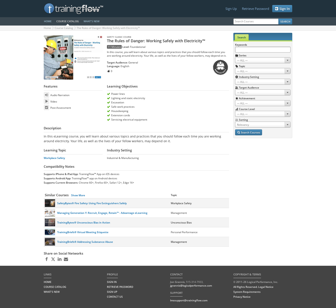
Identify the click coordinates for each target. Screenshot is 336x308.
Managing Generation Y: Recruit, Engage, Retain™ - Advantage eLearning (102, 213)
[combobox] (262, 60)
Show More (78, 195)
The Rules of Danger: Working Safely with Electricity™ (108, 28)
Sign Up (231, 8)
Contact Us (115, 297)
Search (285, 21)
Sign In (282, 8)
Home (47, 28)
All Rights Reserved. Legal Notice (253, 287)
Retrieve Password (255, 8)
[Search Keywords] (263, 50)
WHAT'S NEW (91, 21)
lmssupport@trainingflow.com (188, 300)
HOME (48, 21)
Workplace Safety (54, 158)
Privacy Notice (241, 297)
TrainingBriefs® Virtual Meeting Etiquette (82, 232)
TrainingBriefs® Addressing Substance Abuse (85, 242)
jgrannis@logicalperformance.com (191, 285)
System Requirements (247, 292)
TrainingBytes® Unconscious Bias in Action (83, 222)
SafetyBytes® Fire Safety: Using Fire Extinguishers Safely (92, 203)
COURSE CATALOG (67, 21)
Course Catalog (64, 28)
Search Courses (248, 132)
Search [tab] (241, 37)
